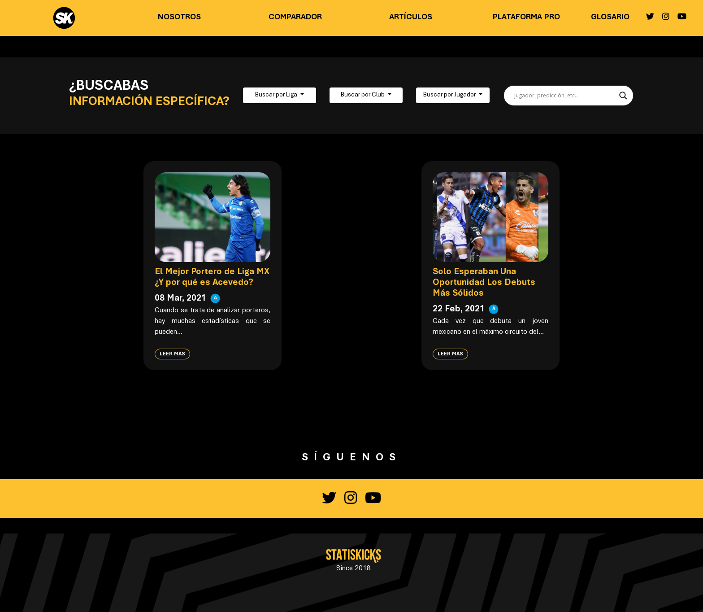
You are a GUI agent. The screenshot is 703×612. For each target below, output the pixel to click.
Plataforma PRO (526, 17)
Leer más (172, 354)
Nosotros (179, 17)
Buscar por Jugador (450, 95)
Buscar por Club (363, 95)
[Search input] (564, 95)
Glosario (610, 17)
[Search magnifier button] (623, 95)
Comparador (295, 17)
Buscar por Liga (277, 95)
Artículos (410, 17)
